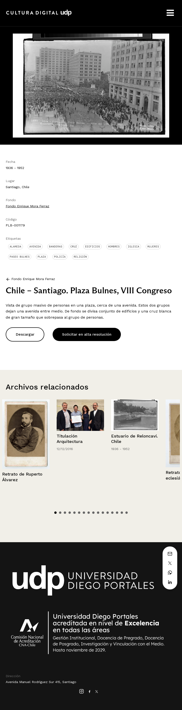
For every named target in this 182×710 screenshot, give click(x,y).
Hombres (114, 246)
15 (122, 512)
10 (98, 512)
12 (107, 512)
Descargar (25, 334)
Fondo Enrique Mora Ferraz (27, 206)
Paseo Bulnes (20, 256)
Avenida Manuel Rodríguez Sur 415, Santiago (41, 682)
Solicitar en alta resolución (86, 334)
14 (117, 512)
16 (126, 512)
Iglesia (133, 246)
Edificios (92, 246)
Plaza (42, 256)
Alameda (15, 246)
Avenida (35, 246)
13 (112, 512)
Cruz (73, 246)
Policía (60, 256)
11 (103, 512)
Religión (80, 256)
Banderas (55, 246)
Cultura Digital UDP (39, 15)
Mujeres (153, 246)
